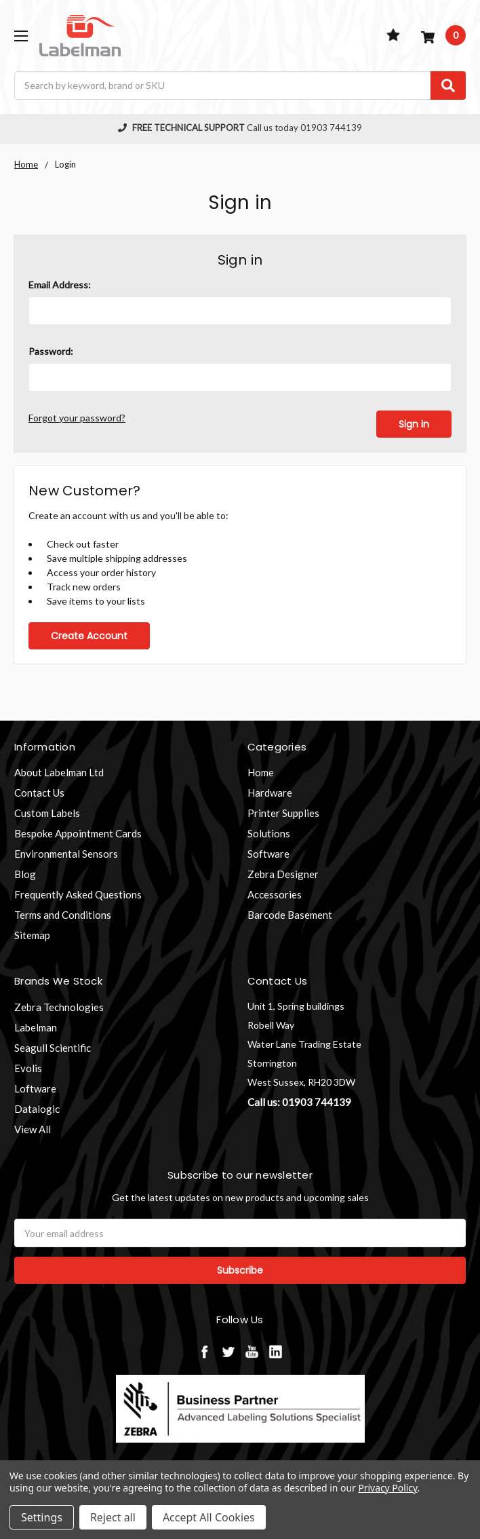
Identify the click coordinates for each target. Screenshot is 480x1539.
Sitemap (32, 935)
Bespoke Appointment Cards (78, 833)
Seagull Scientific (52, 1047)
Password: (50, 351)
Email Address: (59, 284)
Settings (41, 1517)
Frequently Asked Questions (78, 894)
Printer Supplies (283, 813)
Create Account (89, 635)
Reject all (113, 1517)
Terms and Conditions (62, 915)
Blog (25, 874)
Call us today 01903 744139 (240, 127)
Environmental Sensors (66, 854)
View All (32, 1128)
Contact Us (39, 792)
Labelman (35, 1027)
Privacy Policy (387, 1487)
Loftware (35, 1088)
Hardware (269, 792)
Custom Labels (47, 813)
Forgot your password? (76, 417)
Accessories (274, 894)
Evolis (28, 1067)
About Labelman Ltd (59, 772)
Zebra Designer (283, 874)
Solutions (268, 833)
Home (260, 772)
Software (268, 854)
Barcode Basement (289, 915)
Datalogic (37, 1108)
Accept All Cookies (209, 1517)
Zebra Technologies (59, 1006)
